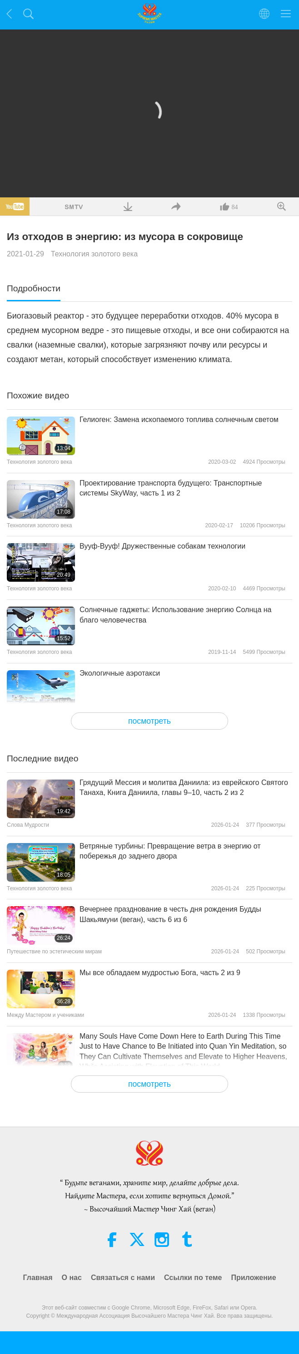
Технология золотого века (94, 254)
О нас (72, 1277)
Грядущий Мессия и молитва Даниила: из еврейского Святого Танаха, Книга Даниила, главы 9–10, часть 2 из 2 (184, 787)
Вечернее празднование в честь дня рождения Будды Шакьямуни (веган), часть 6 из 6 (170, 914)
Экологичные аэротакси (120, 673)
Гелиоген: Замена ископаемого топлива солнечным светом (179, 419)
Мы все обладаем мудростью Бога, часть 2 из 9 (160, 972)
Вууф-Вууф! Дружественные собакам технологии (162, 546)
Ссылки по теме (193, 1277)
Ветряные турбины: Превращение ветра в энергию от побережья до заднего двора (170, 851)
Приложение (253, 1277)
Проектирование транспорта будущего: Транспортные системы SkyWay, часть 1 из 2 (171, 488)
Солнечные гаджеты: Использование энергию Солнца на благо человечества (175, 614)
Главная (37, 1277)
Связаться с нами (123, 1277)
